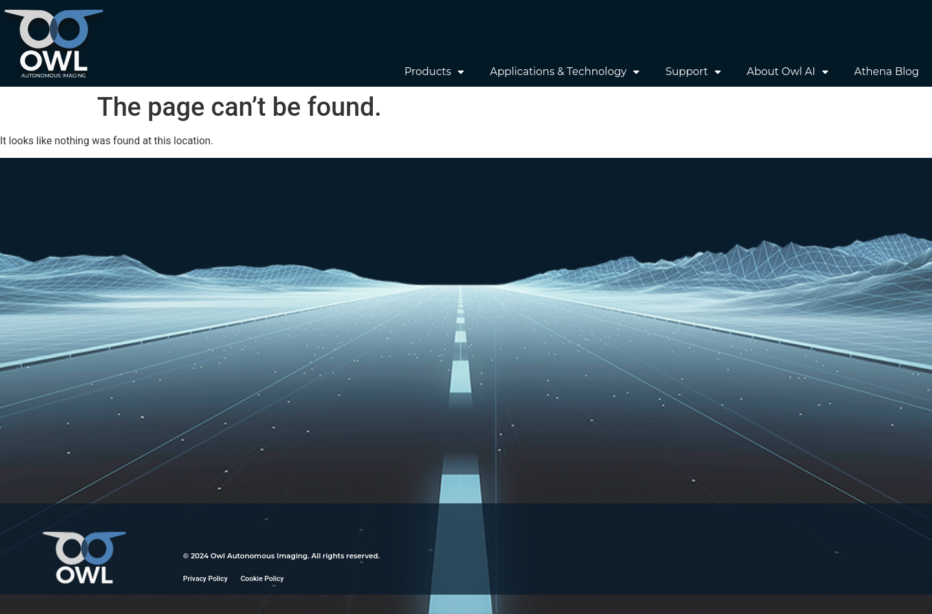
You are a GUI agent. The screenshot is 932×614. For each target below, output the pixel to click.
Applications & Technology (564, 71)
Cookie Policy (262, 579)
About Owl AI (787, 71)
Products (434, 71)
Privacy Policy (205, 579)
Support (692, 71)
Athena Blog (886, 71)
